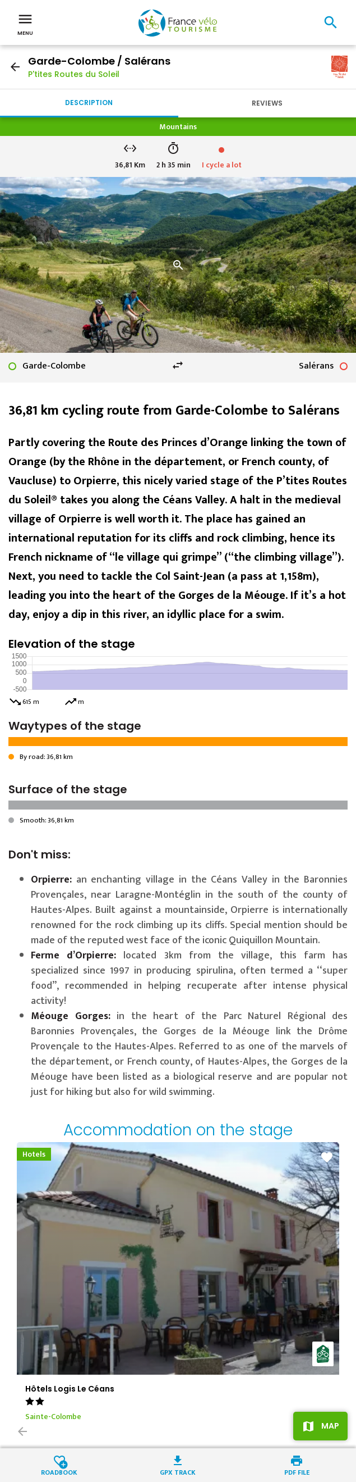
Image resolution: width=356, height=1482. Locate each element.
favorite (327, 1157)
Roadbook (59, 1471)
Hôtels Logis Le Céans (69, 1388)
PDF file (296, 1471)
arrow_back (15, 67)
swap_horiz (177, 365)
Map (330, 1425)
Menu (25, 24)
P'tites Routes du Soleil (73, 74)
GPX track (178, 1471)
